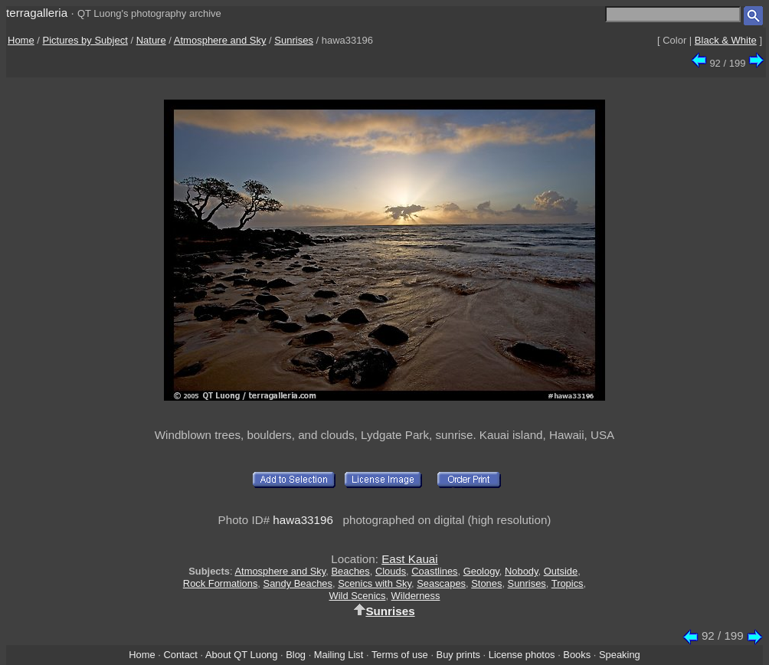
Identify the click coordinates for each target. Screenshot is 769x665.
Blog (296, 654)
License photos (522, 654)
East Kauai (409, 558)
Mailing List (339, 654)
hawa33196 (303, 519)
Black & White (726, 40)
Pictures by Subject (85, 40)
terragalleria (36, 12)
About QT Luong (241, 654)
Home (21, 40)
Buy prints (458, 654)
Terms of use (399, 654)
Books (577, 654)
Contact (180, 654)
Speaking (619, 654)
